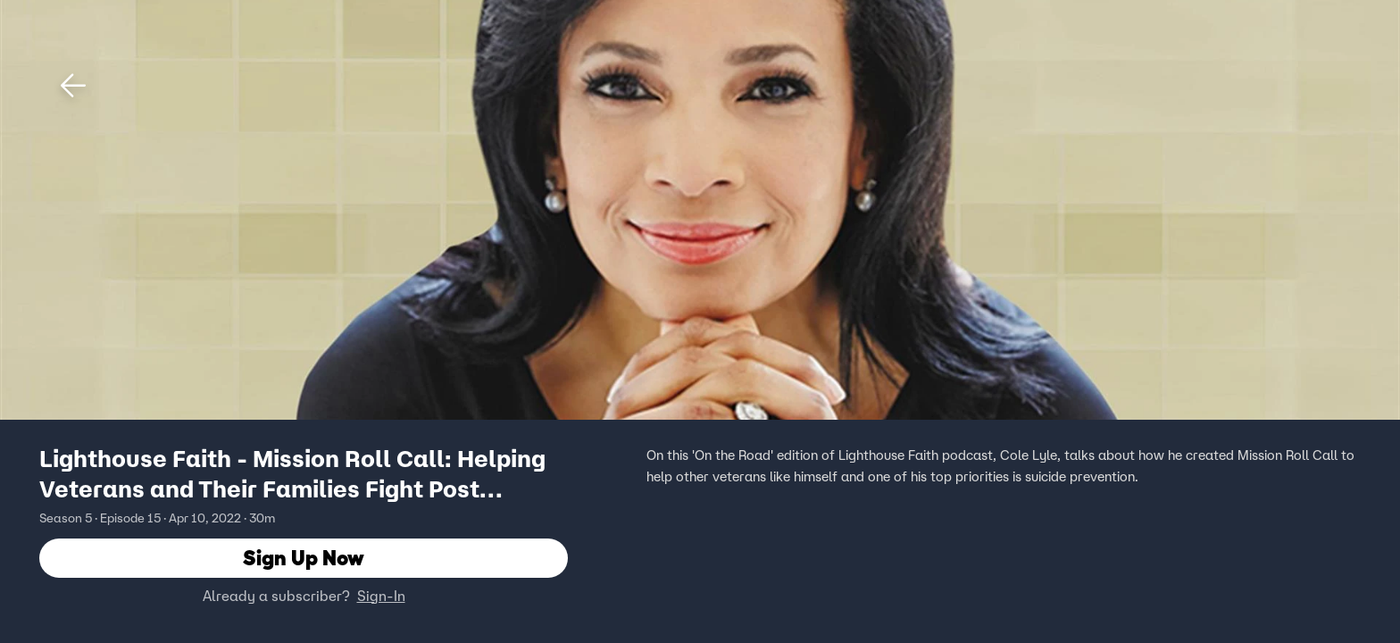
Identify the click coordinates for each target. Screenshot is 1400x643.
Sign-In (381, 596)
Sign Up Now (303, 558)
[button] (73, 85)
